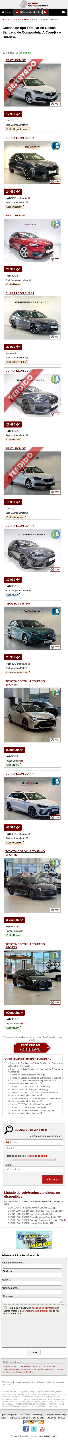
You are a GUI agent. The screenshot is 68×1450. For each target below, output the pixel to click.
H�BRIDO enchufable (16, 198)
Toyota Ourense (13, 761)
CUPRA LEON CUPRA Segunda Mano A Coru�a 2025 (33, 1217)
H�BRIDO (10, 275)
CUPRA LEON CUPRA (28, 1366)
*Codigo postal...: (11, 1288)
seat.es (61, 1417)
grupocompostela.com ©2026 (15, 1414)
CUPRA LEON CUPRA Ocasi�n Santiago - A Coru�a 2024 (35, 1220)
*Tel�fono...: (9, 1271)
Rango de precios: (16, 1155)
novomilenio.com (47, 1436)
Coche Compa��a (16, 362)
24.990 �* (13, 269)
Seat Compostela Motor (16, 280)
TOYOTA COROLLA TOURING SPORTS (19, 1369)
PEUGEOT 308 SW (47, 1366)
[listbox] (34, 1169)
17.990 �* (13, 114)
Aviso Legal (38, 1414)
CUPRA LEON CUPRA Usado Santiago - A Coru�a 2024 (34, 1211)
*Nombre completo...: (13, 1262)
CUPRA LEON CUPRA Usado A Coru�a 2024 (29, 1223)
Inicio (6, 12)
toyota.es (51, 1417)
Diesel (8, 120)
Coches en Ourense (46, 1369)
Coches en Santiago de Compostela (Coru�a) (33, 1370)
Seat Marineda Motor (15, 125)
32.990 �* (13, 579)
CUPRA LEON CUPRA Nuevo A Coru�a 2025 (29, 1214)
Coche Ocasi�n (14, 207)
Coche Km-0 (12, 595)
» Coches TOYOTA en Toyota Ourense (26, 1107)
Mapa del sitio (37, 1417)
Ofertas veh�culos (22, 19)
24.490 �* (13, 191)
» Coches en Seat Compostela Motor (25, 1075)
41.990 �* (13, 827)
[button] (52, 1179)
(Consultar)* (14, 749)
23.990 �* (13, 657)
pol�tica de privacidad (44, 1308)
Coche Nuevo (13, 765)
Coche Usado (13, 284)
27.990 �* (13, 346)
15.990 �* (13, 502)
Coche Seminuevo (15, 517)
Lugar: (8, 1165)
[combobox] (34, 1142)
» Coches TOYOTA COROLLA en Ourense (28, 1086)
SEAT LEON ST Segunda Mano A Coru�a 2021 (30, 1208)
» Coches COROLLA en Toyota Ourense (27, 1089)
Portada (6, 19)
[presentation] (17, 1331)
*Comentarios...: (10, 1296)
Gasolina (9, 353)
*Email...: (7, 1279)
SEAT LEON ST (9, 1366)
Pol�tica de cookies (18, 1417)
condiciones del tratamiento (37, 1310)
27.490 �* (13, 424)
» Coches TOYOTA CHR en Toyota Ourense (28, 1104)
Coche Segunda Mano (17, 129)
